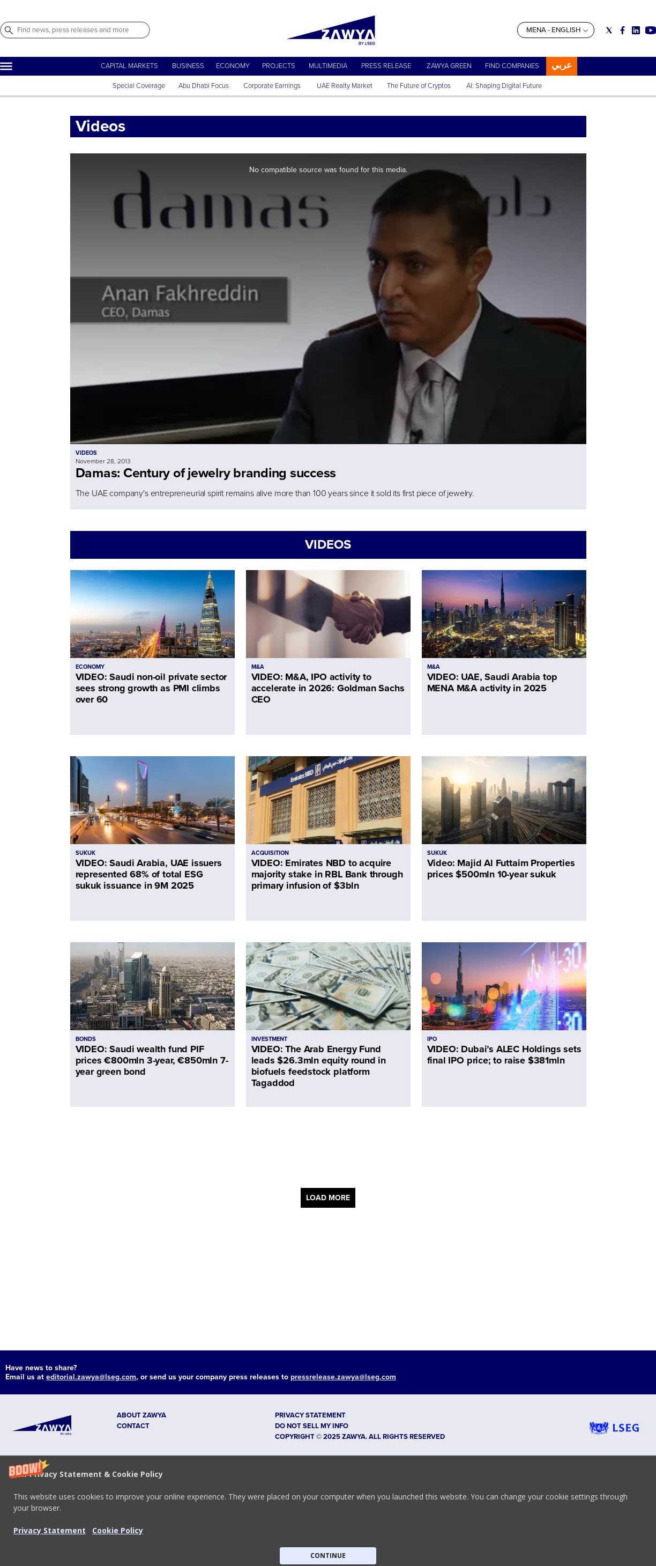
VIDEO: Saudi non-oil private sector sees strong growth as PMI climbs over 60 (151, 688)
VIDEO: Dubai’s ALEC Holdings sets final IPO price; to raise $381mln (504, 1054)
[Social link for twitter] (609, 30)
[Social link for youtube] (650, 30)
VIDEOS (328, 544)
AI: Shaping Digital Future (504, 86)
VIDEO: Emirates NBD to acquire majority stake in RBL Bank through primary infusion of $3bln (327, 874)
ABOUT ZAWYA (141, 1415)
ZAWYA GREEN (449, 66)
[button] (328, 1511)
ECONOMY (233, 66)
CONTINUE (328, 1555)
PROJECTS (278, 66)
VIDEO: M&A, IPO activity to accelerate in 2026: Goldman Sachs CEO (328, 688)
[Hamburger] (6, 66)
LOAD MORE (328, 1197)
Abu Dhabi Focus (203, 86)
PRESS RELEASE (387, 66)
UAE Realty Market (344, 86)
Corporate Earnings (272, 86)
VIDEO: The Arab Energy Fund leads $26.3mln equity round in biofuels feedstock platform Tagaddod (318, 1066)
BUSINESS (188, 66)
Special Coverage (139, 86)
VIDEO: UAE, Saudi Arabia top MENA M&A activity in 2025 (492, 682)
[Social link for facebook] (622, 30)
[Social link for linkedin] (636, 30)
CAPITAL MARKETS (129, 66)
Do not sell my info (311, 1426)
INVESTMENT (269, 1039)
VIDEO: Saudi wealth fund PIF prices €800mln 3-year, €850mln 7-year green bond (152, 1060)
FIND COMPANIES (512, 66)
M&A (257, 666)
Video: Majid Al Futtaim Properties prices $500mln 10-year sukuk (501, 868)
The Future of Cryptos (419, 86)
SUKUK (85, 853)
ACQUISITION (270, 853)
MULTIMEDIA (328, 66)
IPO (432, 1039)
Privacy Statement (49, 1530)
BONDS (86, 1039)
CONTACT (133, 1426)
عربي (561, 65)
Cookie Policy (117, 1530)
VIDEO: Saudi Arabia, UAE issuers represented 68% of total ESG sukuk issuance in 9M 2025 (149, 874)
